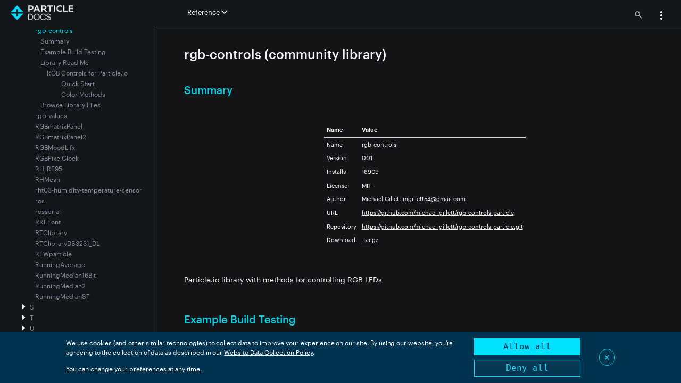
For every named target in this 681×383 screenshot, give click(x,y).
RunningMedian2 (60, 285)
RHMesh (47, 179)
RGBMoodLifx (55, 147)
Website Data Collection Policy (268, 352)
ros (40, 200)
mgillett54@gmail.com (434, 198)
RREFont (48, 222)
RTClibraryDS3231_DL (67, 243)
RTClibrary (51, 232)
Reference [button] (207, 12)
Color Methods (83, 94)
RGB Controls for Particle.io (87, 73)
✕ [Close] (607, 357)
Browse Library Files (70, 105)
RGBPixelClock (57, 158)
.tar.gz (370, 239)
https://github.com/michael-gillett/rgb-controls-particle (438, 212)
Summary (54, 41)
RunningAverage (60, 264)
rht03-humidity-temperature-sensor (88, 190)
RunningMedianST (62, 296)
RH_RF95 (48, 168)
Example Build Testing (73, 51)
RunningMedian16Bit (65, 275)
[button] (661, 16)
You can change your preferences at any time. (134, 368)
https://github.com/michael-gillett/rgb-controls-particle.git (442, 226)
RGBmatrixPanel (58, 126)
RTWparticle (53, 253)
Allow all (527, 347)
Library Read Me (64, 62)
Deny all (527, 368)
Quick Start (78, 83)
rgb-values (51, 115)
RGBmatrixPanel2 (60, 136)
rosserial (48, 211)
